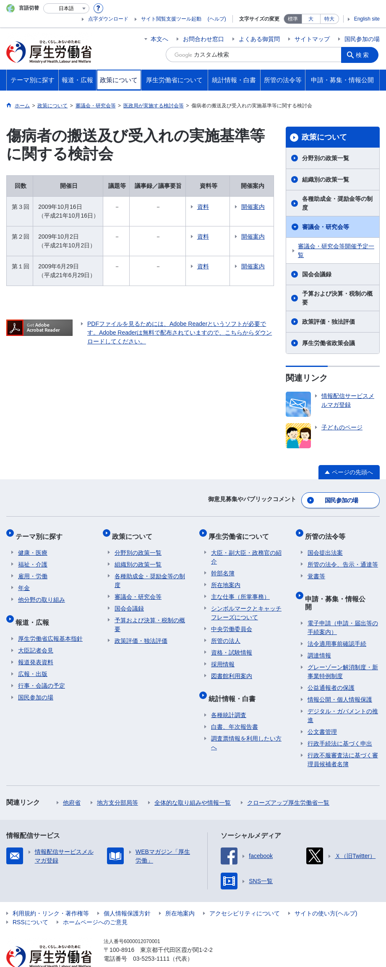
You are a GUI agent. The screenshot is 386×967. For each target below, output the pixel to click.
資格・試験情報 (231, 645)
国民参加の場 (362, 39)
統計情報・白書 (234, 687)
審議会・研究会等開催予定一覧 (336, 250)
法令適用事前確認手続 (337, 622)
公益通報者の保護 (331, 666)
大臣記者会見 (35, 637)
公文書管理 (322, 710)
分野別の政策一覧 (325, 158)
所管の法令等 (328, 531)
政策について (324, 137)
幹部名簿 (223, 565)
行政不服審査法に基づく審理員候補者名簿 (343, 738)
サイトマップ (312, 39)
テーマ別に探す (41, 531)
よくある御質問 (259, 39)
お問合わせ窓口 (203, 39)
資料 (215, 206)
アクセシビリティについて (244, 892)
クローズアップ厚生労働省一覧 (288, 781)
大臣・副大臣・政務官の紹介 (246, 549)
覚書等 (316, 568)
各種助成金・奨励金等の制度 (337, 203)
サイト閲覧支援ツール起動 (171, 19)
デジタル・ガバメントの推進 (343, 694)
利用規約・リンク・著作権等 (51, 892)
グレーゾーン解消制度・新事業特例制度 (343, 650)
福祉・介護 (32, 557)
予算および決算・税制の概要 (337, 298)
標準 (293, 19)
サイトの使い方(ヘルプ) (326, 892)
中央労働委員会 (231, 621)
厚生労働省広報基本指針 (50, 625)
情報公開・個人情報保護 (340, 678)
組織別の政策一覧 (325, 179)
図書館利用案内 (231, 668)
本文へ (159, 39)
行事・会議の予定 (41, 672)
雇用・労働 (32, 568)
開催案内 (255, 206)
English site (367, 19)
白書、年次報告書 (234, 713)
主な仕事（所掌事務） (240, 589)
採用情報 (223, 656)
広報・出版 (32, 661)
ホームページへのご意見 (95, 901)
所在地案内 (225, 577)
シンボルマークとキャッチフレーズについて (246, 605)
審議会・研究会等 (325, 227)
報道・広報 (35, 611)
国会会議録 (316, 274)
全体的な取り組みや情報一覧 (192, 781)
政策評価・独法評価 (328, 321)
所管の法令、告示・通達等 (343, 557)
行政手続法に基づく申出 (340, 722)
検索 (364, 54)
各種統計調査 (228, 702)
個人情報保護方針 (127, 892)
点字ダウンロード (108, 19)
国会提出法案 (325, 545)
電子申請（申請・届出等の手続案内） (343, 606)
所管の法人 (225, 633)
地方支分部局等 (117, 781)
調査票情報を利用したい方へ (246, 730)
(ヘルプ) (217, 19)
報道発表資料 (35, 649)
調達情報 (319, 634)
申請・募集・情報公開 (341, 588)
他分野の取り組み (41, 592)
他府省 (72, 781)
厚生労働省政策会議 (328, 343)
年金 (24, 580)
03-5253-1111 (151, 937)
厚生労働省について (241, 531)
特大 (329, 19)
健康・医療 (32, 545)
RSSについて (30, 901)
